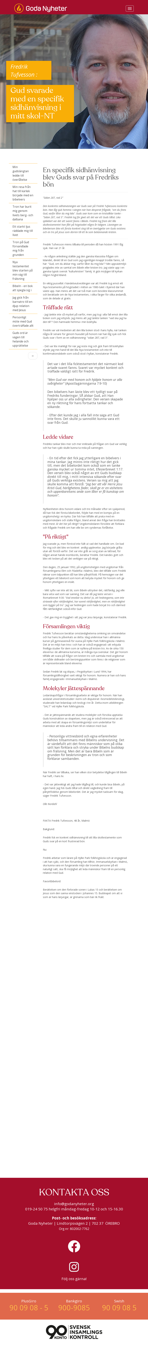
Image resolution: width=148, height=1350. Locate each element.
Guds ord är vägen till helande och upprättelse (20, 339)
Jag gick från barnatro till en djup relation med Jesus (22, 304)
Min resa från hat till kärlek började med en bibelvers (22, 193)
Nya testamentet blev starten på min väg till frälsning (22, 270)
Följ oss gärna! (74, 1278)
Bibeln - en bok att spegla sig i (22, 288)
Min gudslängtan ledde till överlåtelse (20, 173)
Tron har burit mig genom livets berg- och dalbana (22, 213)
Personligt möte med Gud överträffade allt (22, 321)
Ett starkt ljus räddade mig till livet (22, 231)
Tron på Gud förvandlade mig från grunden (20, 248)
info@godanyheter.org (74, 1203)
